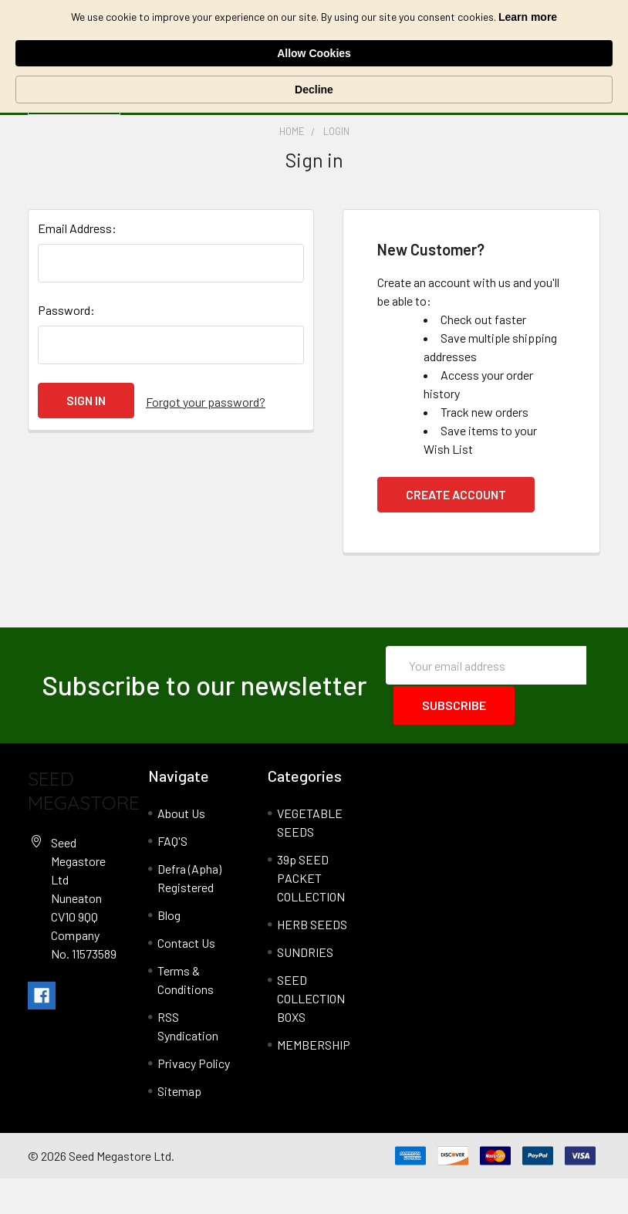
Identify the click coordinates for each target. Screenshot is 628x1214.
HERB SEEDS (312, 959)
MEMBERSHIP (313, 1080)
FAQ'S (172, 876)
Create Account (456, 531)
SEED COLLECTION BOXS (311, 1034)
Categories (76, 118)
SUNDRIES (305, 987)
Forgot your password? (205, 437)
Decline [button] (546, 31)
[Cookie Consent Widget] (314, 31)
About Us (181, 848)
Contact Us (186, 978)
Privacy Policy (193, 1098)
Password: (66, 347)
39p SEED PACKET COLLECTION (311, 913)
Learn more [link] (175, 38)
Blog (169, 950)
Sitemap (179, 1126)
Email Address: (77, 265)
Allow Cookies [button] (444, 30)
